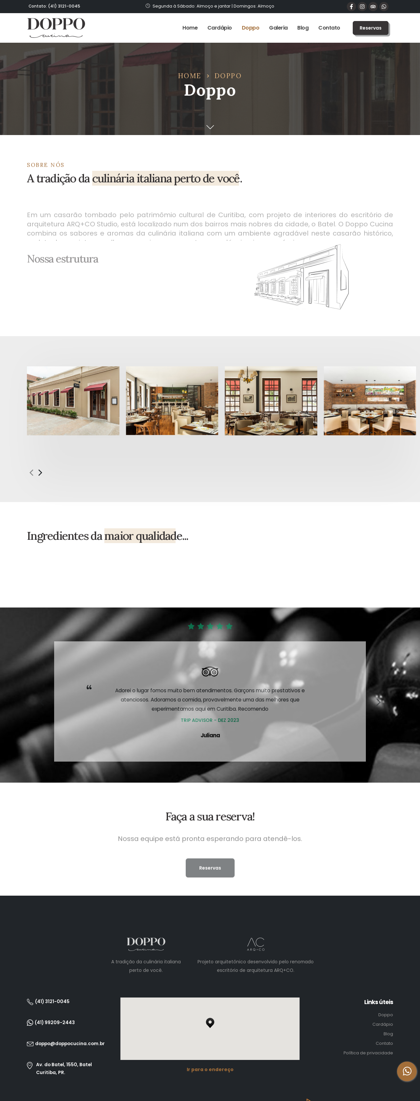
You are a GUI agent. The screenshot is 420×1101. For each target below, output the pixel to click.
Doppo (251, 28)
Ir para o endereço (210, 1046)
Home (190, 28)
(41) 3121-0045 (54, 6)
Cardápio (219, 28)
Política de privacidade (368, 1029)
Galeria (278, 28)
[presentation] (31, 449)
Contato (329, 28)
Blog (302, 28)
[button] (370, 28)
